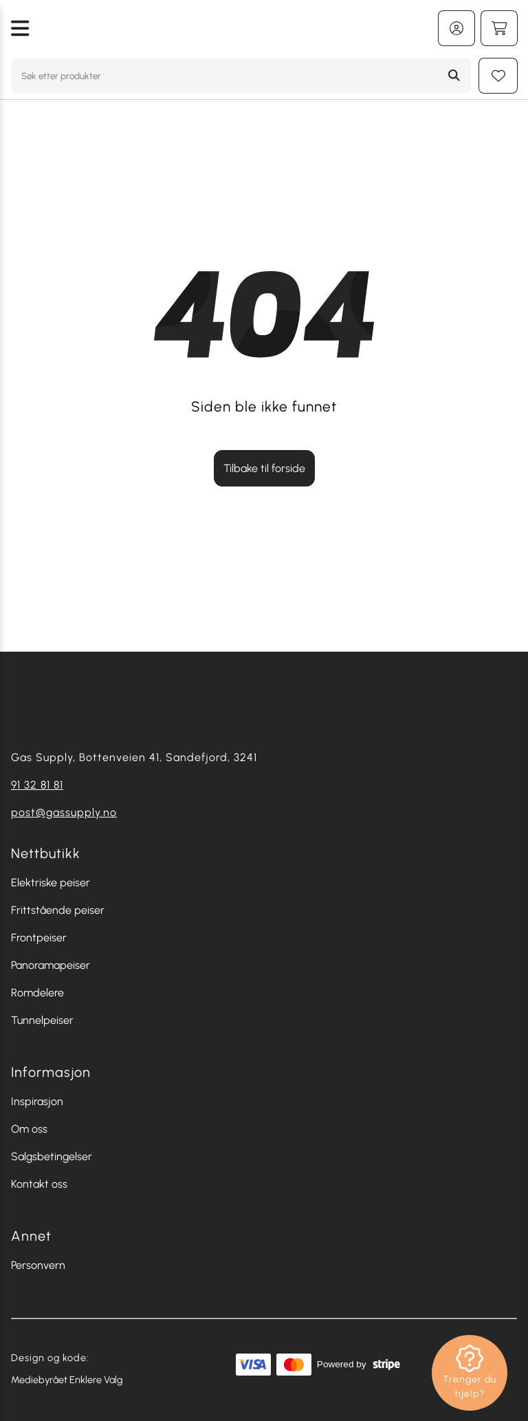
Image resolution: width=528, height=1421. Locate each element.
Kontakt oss (39, 1183)
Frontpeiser (39, 937)
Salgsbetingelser (51, 1156)
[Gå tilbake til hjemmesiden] (233, 28)
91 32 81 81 (37, 784)
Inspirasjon (37, 1101)
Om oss (29, 1128)
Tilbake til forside (264, 468)
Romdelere (37, 992)
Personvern (38, 1265)
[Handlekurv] (499, 28)
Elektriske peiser (50, 882)
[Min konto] (456, 28)
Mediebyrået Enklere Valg (66, 1380)
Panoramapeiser (50, 965)
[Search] (454, 75)
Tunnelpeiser (42, 1020)
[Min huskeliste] (498, 75)
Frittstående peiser (57, 910)
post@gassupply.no (64, 812)
